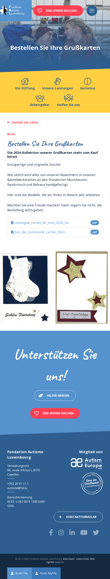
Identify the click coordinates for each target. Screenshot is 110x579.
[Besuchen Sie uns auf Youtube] (83, 532)
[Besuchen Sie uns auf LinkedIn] (72, 532)
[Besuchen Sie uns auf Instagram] (61, 532)
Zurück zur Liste (25, 122)
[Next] (104, 287)
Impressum (69, 558)
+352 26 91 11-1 (18, 484)
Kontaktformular (81, 517)
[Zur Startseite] (12, 10)
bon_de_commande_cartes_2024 (55, 232)
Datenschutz (82, 558)
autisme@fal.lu (17, 488)
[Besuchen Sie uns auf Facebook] (51, 532)
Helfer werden (58, 396)
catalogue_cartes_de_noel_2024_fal (55, 222)
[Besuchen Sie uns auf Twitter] (96, 532)
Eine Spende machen (61, 11)
